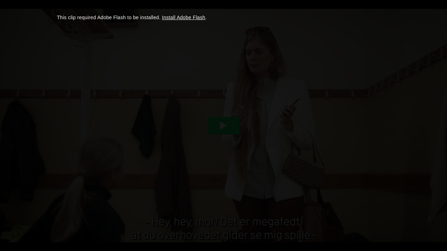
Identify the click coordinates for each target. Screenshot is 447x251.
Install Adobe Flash (183, 17)
